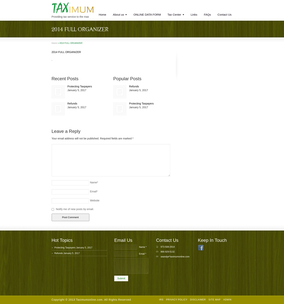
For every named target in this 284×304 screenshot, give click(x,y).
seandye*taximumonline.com (175, 256)
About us (118, 14)
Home (102, 14)
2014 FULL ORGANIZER (66, 52)
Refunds (72, 103)
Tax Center (174, 14)
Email (94, 191)
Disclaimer (198, 299)
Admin (227, 299)
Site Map (214, 299)
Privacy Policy (176, 299)
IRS (161, 299)
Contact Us (224, 14)
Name (94, 182)
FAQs (207, 14)
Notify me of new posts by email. (75, 209)
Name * (143, 247)
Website (95, 200)
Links (194, 14)
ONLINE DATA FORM (147, 14)
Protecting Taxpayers (79, 86)
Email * (142, 254)
